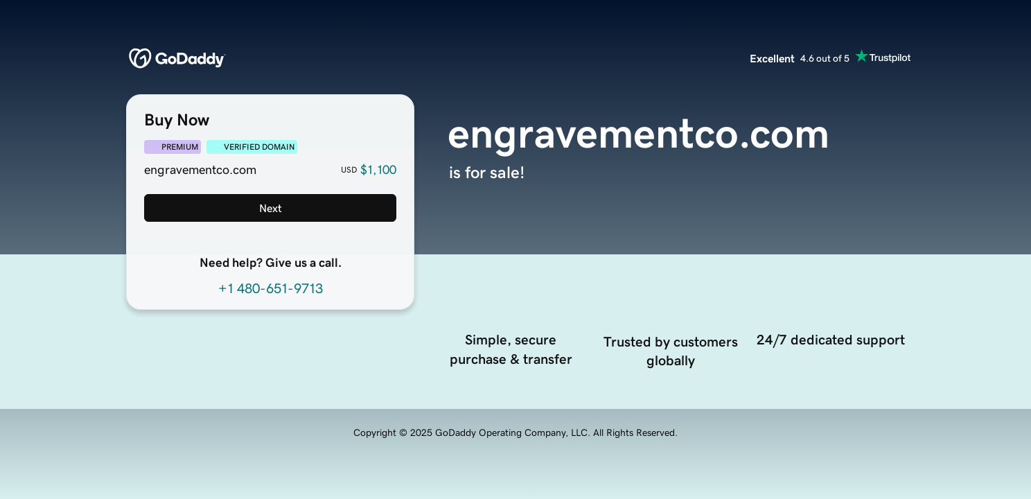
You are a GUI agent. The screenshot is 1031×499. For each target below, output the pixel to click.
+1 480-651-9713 (270, 288)
